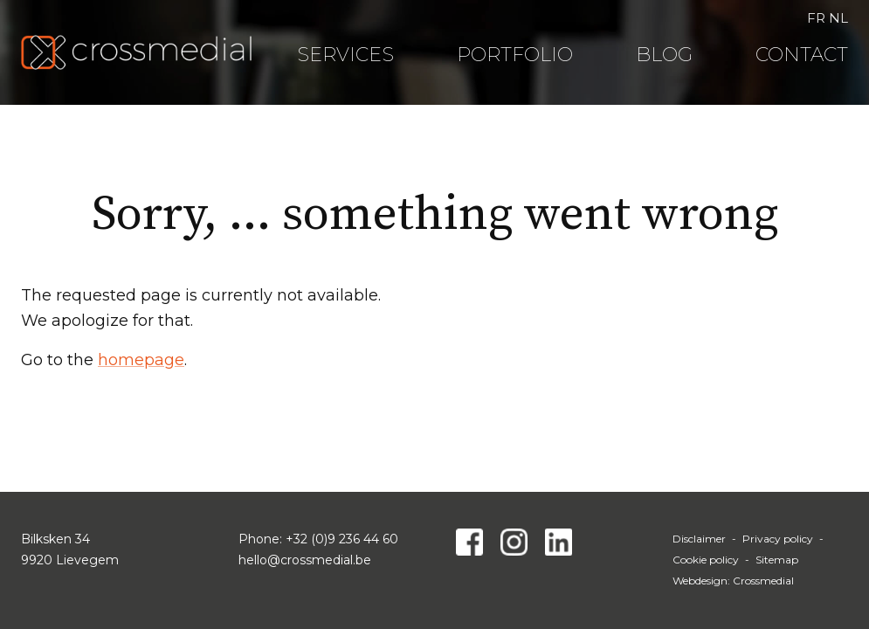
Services (345, 54)
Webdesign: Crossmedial (733, 580)
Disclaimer (699, 538)
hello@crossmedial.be (304, 560)
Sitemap (776, 559)
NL (838, 18)
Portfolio (515, 54)
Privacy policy (777, 538)
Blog (664, 54)
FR (816, 18)
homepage (141, 360)
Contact (801, 54)
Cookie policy (705, 559)
